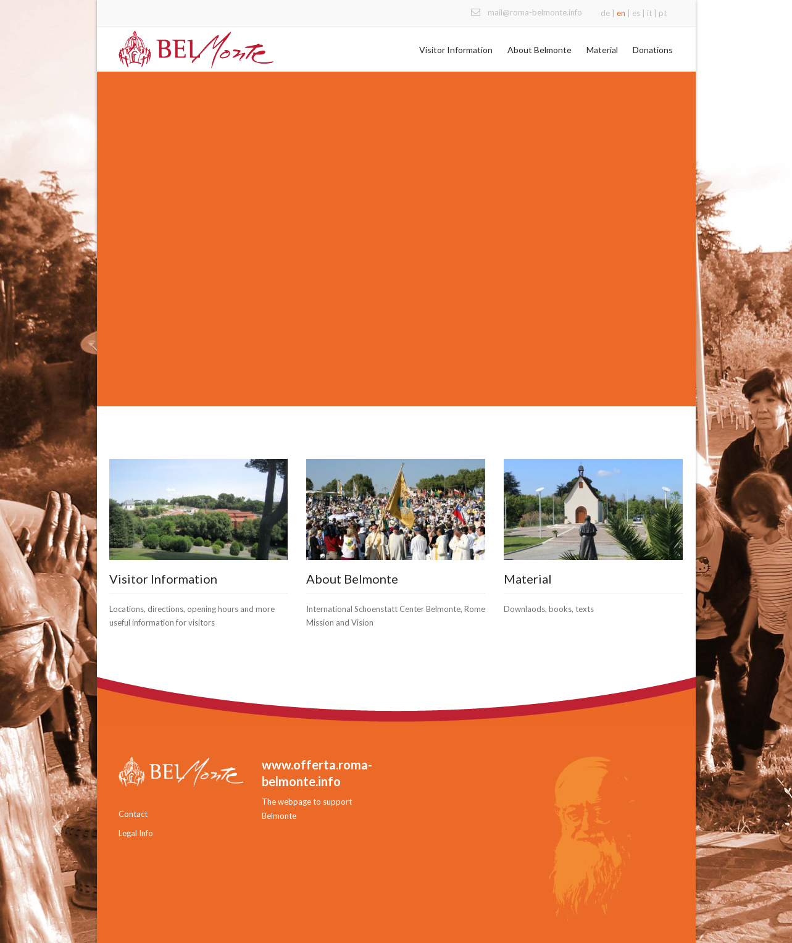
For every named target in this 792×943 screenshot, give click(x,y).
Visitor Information (456, 49)
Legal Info (136, 833)
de (605, 13)
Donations (653, 49)
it (649, 13)
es (636, 13)
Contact (133, 814)
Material (602, 49)
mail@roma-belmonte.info (535, 12)
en (621, 13)
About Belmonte (539, 49)
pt (663, 13)
